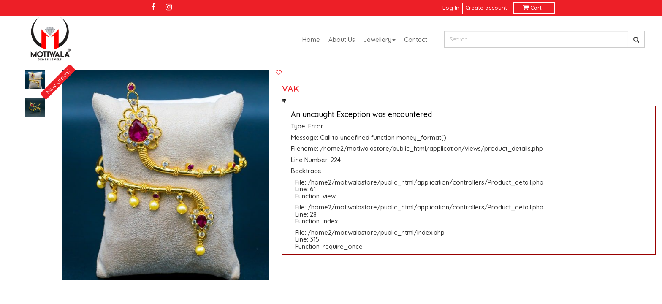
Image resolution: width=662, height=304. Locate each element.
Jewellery (380, 39)
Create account (486, 7)
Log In (451, 7)
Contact (415, 39)
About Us (341, 39)
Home (311, 39)
